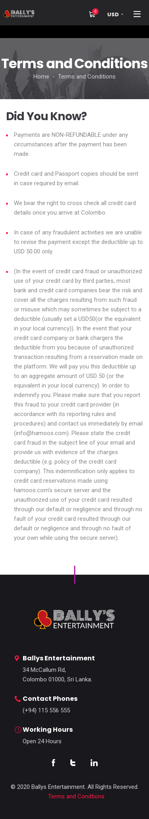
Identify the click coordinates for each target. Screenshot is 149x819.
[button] (114, 14)
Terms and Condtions (76, 796)
